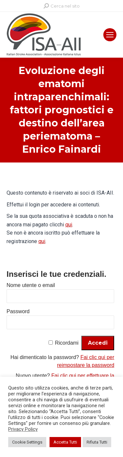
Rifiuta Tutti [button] (97, 442)
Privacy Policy (23, 429)
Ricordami (66, 343)
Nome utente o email (31, 285)
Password (18, 311)
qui (68, 224)
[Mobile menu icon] (109, 34)
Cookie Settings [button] (27, 442)
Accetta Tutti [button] (65, 442)
